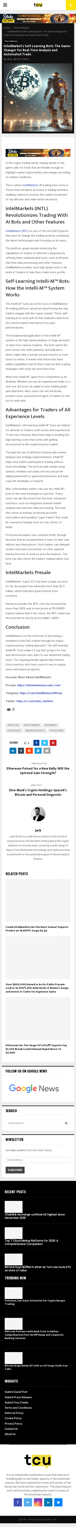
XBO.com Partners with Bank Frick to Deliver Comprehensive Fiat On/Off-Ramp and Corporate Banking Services (34, 1334)
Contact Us (11, 1428)
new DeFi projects (35, 731)
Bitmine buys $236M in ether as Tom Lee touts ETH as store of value (38, 1268)
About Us (10, 1434)
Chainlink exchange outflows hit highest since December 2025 (35, 1216)
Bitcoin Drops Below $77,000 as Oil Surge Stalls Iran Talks (36, 1367)
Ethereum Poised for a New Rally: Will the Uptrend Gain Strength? (38, 771)
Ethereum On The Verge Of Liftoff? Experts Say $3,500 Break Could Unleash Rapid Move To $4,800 (36, 1049)
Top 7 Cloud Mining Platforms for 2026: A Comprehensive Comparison (31, 1242)
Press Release (11, 41)
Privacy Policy (13, 1423)
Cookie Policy (13, 1418)
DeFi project (14, 731)
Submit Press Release (18, 1397)
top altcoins (56, 731)
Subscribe (15, 1170)
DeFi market (51, 725)
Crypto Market (32, 725)
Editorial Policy (14, 1413)
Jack (9, 59)
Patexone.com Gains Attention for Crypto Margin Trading (35, 1302)
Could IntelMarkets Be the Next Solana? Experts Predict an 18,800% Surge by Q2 (37, 929)
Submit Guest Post (16, 1391)
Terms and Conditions (18, 1407)
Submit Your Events (16, 1402)
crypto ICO (13, 725)
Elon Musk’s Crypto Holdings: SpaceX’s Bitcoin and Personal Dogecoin (38, 793)
